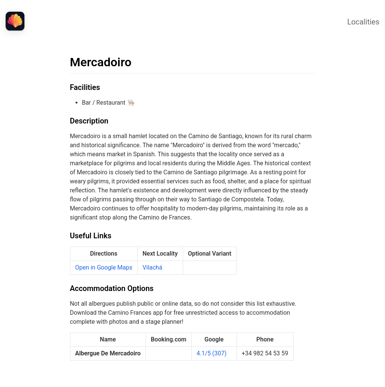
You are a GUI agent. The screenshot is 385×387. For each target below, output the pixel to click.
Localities (363, 21)
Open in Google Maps (103, 267)
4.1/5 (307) (212, 353)
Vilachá (152, 267)
